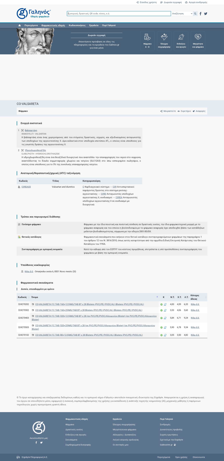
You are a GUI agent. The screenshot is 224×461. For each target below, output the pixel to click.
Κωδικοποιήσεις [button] (77, 25)
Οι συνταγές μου (120, 444)
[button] (195, 13)
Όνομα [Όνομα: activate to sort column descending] (34, 297)
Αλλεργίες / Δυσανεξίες (124, 434)
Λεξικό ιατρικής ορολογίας (126, 439)
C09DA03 (26, 187)
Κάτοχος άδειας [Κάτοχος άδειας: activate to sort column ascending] (195, 297)
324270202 (23, 304)
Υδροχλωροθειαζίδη (35, 150)
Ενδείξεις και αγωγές (75, 434)
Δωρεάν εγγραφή (171, 2)
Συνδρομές (165, 424)
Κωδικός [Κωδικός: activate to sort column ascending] (22, 297)
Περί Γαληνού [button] (109, 25)
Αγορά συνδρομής (196, 2)
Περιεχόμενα (31, 25)
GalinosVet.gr (168, 444)
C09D (103, 194)
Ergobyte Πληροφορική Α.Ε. (35, 457)
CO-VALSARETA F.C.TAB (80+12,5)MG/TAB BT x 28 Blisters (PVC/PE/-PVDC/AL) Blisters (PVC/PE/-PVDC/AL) (89, 335)
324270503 (23, 327)
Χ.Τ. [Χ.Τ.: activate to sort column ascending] (179, 297)
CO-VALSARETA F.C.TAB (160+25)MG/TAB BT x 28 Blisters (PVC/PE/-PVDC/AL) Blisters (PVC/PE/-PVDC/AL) (88, 310)
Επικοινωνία (199, 457)
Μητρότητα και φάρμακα (124, 429)
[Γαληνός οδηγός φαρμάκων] (33, 13)
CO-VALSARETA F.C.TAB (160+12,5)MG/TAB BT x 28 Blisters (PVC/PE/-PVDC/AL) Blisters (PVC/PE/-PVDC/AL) (89, 304)
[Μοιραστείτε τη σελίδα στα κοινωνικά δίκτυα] (167, 111)
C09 (115, 187)
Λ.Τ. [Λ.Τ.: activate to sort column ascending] (186, 297)
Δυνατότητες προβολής (171, 429)
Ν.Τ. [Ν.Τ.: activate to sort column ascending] (172, 297)
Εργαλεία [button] (93, 25)
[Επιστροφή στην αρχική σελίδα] (39, 431)
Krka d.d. (29, 271)
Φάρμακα (69, 424)
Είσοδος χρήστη (146, 2)
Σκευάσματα (71, 439)
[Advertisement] (103, 77)
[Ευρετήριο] (183, 111)
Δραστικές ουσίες (74, 429)
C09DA (119, 197)
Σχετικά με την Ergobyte (171, 439)
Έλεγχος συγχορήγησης (124, 424)
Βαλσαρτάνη (31, 130)
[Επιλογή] (182, 13)
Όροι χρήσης (181, 457)
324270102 (23, 335)
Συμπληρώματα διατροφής (78, 444)
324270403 (23, 318)
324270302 (23, 310)
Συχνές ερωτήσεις (169, 434)
